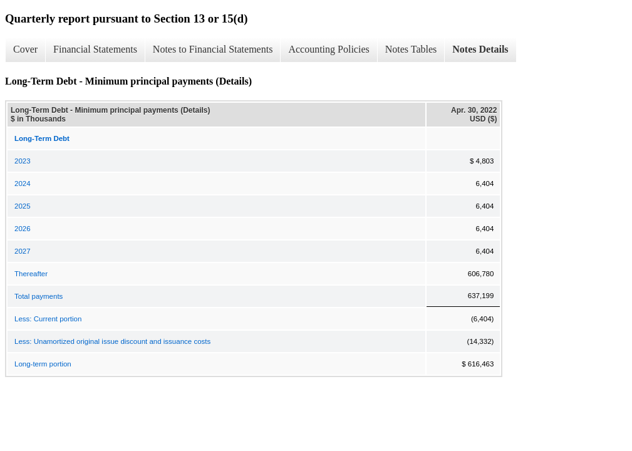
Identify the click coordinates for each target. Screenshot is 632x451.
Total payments (38, 296)
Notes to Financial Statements (213, 49)
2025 (22, 206)
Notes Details (480, 49)
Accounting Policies (328, 49)
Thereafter (31, 273)
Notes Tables (411, 49)
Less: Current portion (47, 319)
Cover (25, 49)
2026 (22, 228)
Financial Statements (95, 49)
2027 (22, 251)
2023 (22, 161)
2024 (22, 183)
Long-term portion (42, 364)
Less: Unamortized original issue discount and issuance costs (112, 341)
